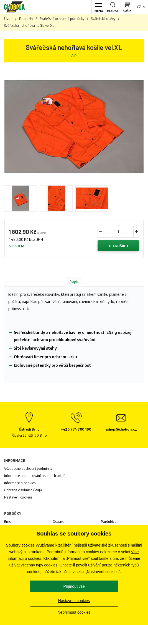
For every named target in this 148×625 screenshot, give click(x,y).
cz (139, 7)
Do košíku (118, 245)
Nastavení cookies (18, 497)
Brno (7, 521)
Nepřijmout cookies (73, 612)
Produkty (26, 19)
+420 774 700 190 (76, 429)
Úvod (8, 19)
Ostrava (59, 521)
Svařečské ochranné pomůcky (62, 19)
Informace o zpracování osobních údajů (34, 476)
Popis (74, 281)
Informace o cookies (19, 483)
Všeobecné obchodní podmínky (28, 468)
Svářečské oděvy (103, 19)
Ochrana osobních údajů (23, 490)
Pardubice (108, 521)
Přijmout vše (74, 586)
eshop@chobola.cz (121, 429)
